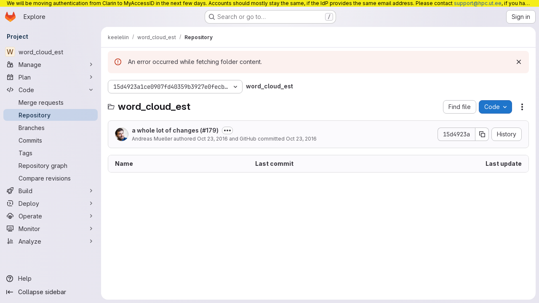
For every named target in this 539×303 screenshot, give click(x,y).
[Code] (50, 90)
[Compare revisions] (50, 178)
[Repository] (50, 115)
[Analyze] (50, 241)
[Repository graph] (50, 165)
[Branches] (50, 127)
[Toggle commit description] (227, 130)
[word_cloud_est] (50, 52)
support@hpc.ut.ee (478, 3)
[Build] (50, 191)
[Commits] (50, 140)
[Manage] (50, 64)
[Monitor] (50, 228)
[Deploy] (50, 203)
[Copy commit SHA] (482, 134)
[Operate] (50, 216)
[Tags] (50, 153)
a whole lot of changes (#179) (175, 130)
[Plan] (50, 77)
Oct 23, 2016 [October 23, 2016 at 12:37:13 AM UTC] (212, 139)
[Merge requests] (50, 102)
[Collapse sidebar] (50, 292)
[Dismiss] (519, 62)
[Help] (50, 278)
